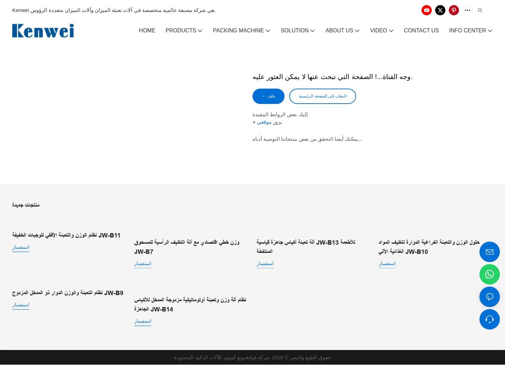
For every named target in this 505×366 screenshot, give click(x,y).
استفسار (20, 248)
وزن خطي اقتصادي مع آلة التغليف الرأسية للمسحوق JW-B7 (186, 248)
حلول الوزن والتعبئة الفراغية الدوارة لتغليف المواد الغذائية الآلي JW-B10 (429, 248)
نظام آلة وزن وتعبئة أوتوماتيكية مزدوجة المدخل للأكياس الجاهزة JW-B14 (190, 306)
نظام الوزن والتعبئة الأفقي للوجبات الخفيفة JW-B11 (66, 236)
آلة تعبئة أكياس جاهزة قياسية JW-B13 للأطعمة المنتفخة (306, 248)
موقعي (264, 123)
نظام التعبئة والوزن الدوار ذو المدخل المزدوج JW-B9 (67, 294)
